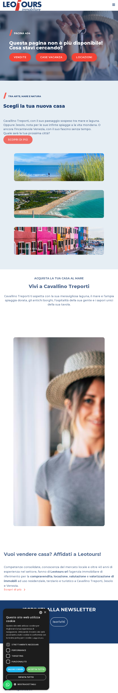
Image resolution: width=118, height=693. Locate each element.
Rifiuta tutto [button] (26, 677)
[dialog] (26, 649)
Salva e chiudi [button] (15, 669)
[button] (20, 57)
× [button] (45, 612)
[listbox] (40, 612)
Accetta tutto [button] (36, 669)
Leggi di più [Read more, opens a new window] (38, 638)
